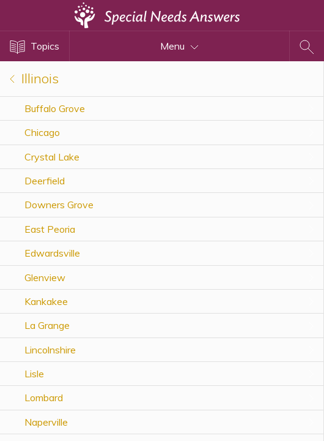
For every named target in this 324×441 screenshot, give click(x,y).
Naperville (46, 422)
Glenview (44, 277)
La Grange (47, 325)
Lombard (43, 397)
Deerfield (44, 181)
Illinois (34, 78)
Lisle (34, 374)
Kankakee (46, 301)
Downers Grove (59, 204)
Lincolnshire (50, 350)
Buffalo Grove (54, 108)
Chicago (42, 132)
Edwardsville (52, 253)
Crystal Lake (51, 157)
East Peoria (49, 229)
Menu (179, 46)
